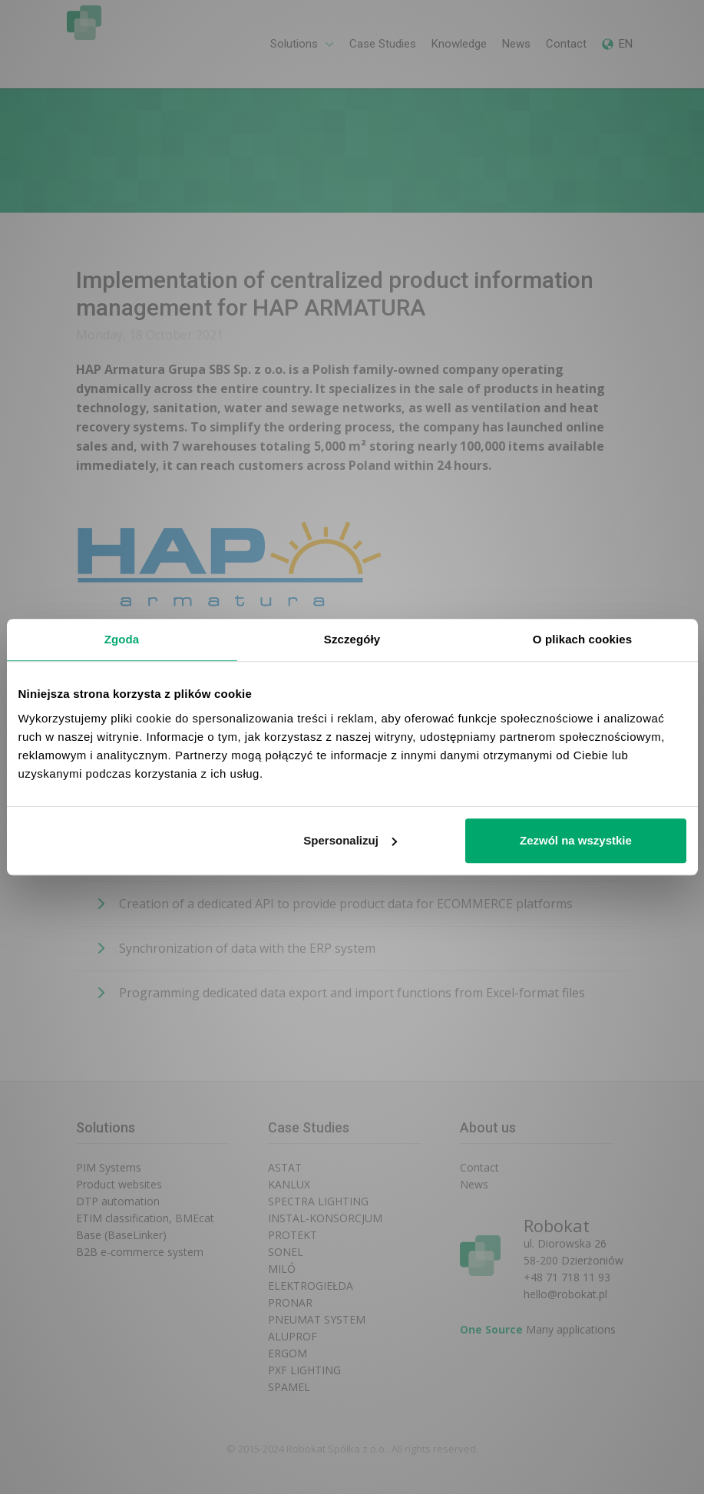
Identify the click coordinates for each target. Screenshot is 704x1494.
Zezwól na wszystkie (576, 840)
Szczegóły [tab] (352, 639)
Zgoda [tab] (122, 639)
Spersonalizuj (350, 840)
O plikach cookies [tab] (582, 639)
